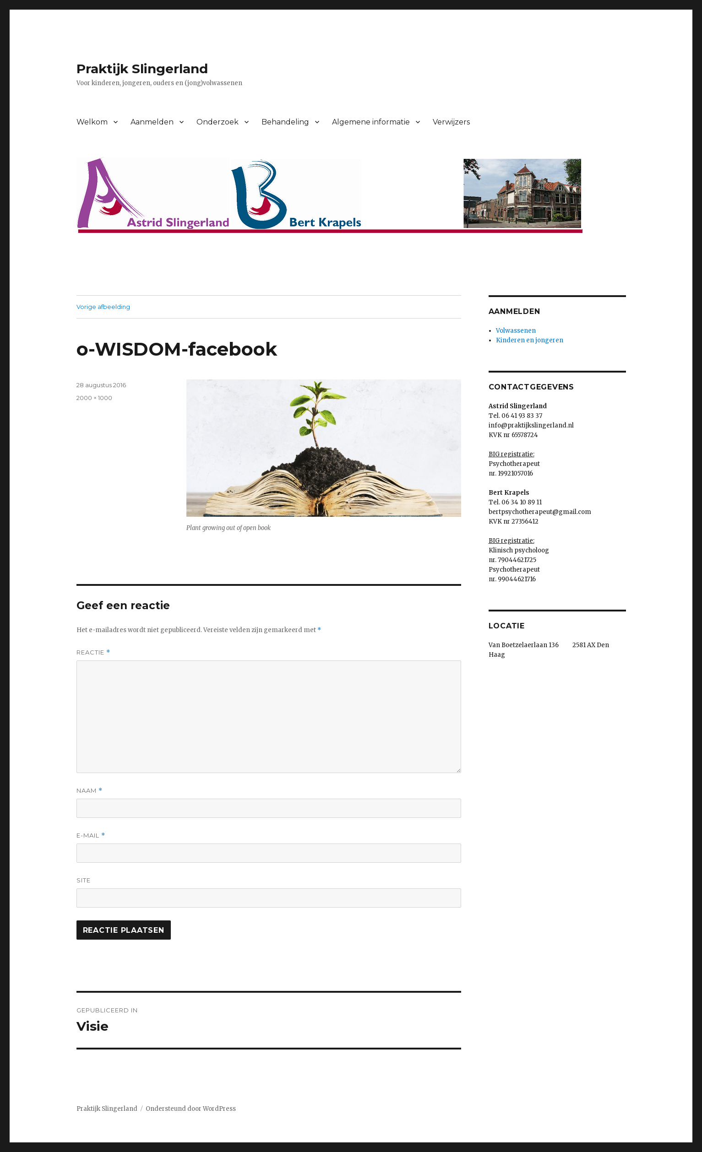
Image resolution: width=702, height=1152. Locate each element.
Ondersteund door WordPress (191, 1109)
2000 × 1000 (94, 397)
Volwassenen (516, 331)
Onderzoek (217, 122)
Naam (89, 791)
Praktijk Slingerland (142, 68)
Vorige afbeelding (103, 306)
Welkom (92, 122)
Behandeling (285, 122)
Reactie (93, 652)
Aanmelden (152, 122)
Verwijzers (451, 122)
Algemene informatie (371, 122)
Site (83, 880)
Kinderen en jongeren (529, 340)
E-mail (90, 835)
